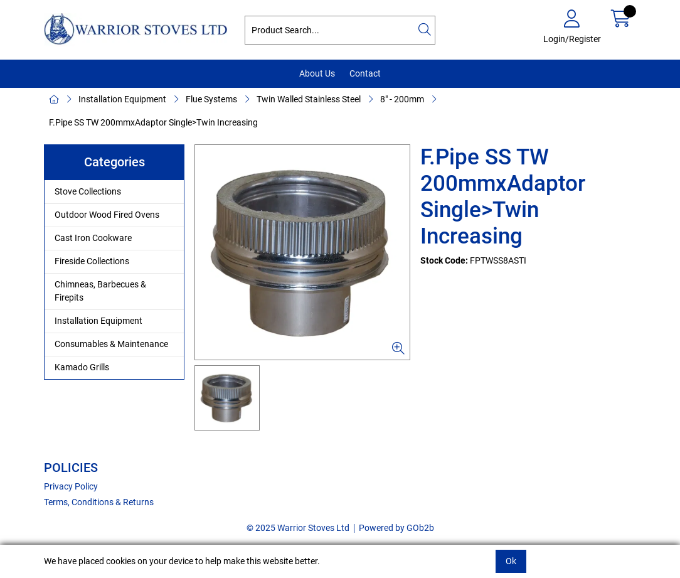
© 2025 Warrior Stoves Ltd (298, 528)
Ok (511, 561)
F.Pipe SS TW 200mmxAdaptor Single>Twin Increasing (153, 122)
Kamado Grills (82, 367)
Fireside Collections (92, 261)
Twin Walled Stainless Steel (309, 99)
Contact (365, 73)
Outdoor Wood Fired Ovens (107, 215)
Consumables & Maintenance (111, 344)
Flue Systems (211, 99)
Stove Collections (88, 191)
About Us (317, 73)
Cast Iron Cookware (93, 238)
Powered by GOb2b (396, 528)
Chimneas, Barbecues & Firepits (100, 290)
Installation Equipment (122, 99)
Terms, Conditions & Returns (99, 502)
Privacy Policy (71, 486)
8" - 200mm (402, 99)
